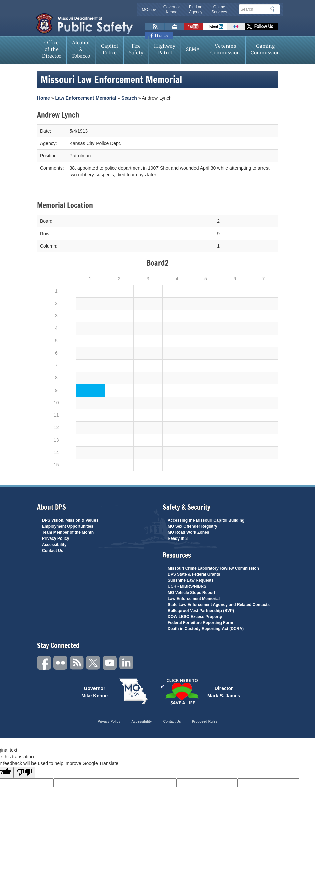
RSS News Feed (155, 26)
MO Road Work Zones (188, 532)
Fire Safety (136, 49)
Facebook (44, 663)
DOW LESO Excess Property (195, 616)
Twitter (93, 663)
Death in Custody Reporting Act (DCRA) (206, 628)
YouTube (110, 663)
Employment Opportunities (67, 526)
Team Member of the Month (68, 532)
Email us (174, 26)
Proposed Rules (204, 721)
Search (274, 9)
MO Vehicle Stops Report (191, 592)
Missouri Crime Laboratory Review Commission (213, 568)
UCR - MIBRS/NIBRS (187, 586)
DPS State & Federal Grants (194, 574)
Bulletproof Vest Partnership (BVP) (201, 610)
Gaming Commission (265, 49)
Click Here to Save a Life (162, 686)
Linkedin (126, 663)
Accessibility (54, 544)
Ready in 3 (178, 538)
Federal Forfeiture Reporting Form (200, 622)
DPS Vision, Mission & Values (70, 520)
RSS (77, 663)
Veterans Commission (225, 49)
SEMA (193, 49)
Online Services (219, 9)
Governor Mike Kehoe (94, 691)
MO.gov (149, 9)
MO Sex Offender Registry (192, 526)
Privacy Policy (55, 538)
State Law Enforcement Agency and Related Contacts (219, 604)
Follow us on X (261, 26)
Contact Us (52, 550)
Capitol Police (109, 49)
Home (43, 98)
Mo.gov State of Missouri (133, 691)
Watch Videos (193, 26)
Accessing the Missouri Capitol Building (206, 520)
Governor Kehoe (171, 9)
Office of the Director (51, 49)
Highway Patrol (164, 49)
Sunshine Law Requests (191, 580)
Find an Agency (195, 9)
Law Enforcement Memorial (85, 98)
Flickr (236, 26)
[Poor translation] (24, 772)
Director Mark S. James (223, 691)
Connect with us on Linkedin (215, 26)
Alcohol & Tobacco (81, 49)
